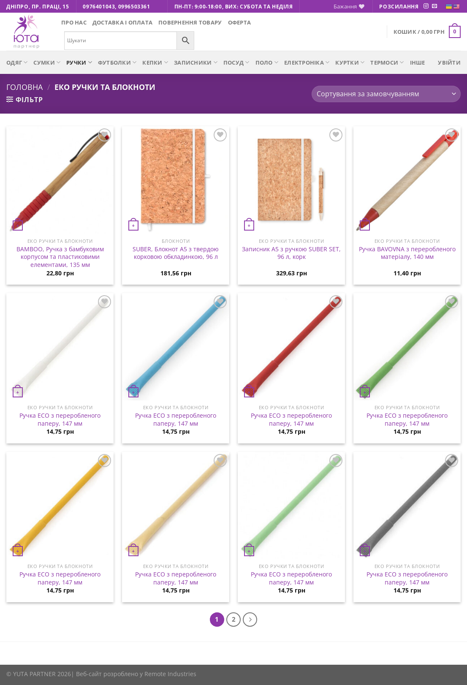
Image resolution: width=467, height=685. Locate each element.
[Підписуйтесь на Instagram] (426, 6)
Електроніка (306, 62)
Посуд (236, 62)
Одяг (16, 62)
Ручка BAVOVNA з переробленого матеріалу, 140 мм (407, 253)
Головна (24, 87)
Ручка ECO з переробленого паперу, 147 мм (59, 419)
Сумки (46, 62)
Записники (195, 62)
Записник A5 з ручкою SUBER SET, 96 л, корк (291, 253)
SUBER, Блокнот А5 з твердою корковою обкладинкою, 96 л (176, 253)
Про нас (74, 22)
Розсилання (398, 6)
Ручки (79, 62)
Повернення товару (190, 22)
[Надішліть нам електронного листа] (434, 6)
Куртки (349, 62)
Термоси (387, 62)
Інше (417, 62)
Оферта (239, 22)
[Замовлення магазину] (386, 94)
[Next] (250, 619)
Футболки (117, 62)
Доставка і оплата (122, 22)
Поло (266, 62)
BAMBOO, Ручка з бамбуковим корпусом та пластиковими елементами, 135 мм (60, 257)
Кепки (155, 62)
